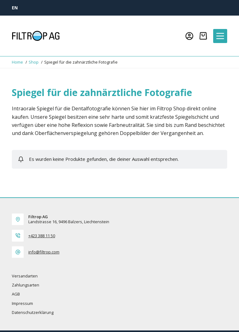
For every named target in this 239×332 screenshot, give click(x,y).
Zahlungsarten (25, 285)
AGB (16, 294)
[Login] (189, 36)
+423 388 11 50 (41, 235)
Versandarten (25, 276)
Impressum (22, 303)
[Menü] (220, 36)
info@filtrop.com (43, 252)
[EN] (15, 7)
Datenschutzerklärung (33, 312)
